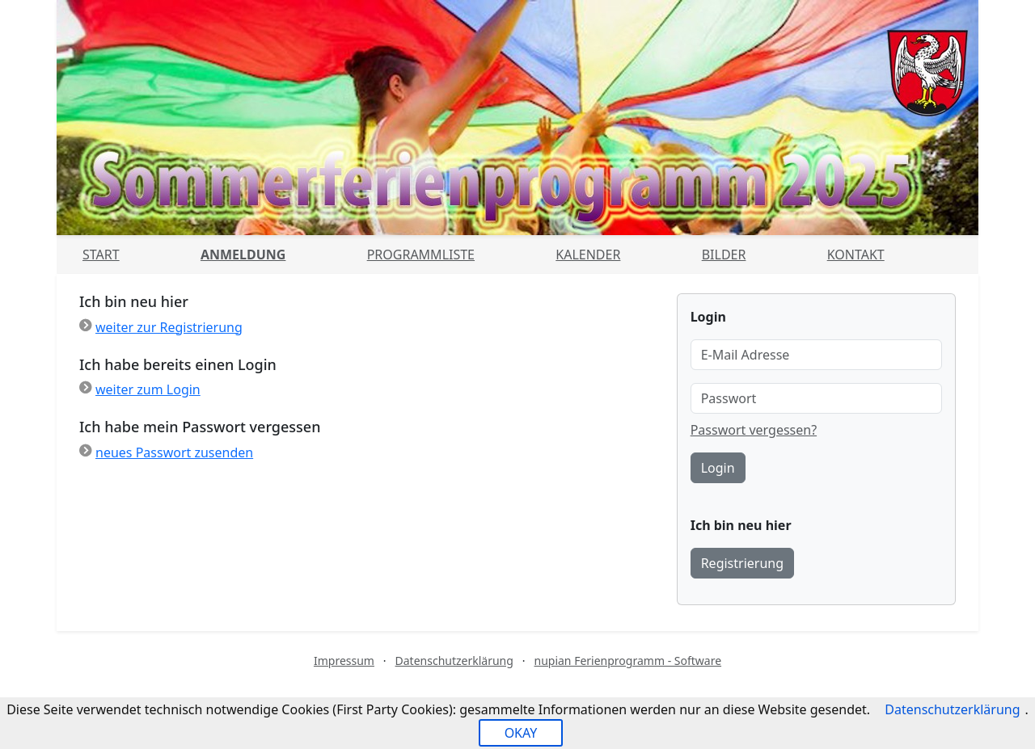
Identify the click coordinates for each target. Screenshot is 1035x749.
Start (101, 254)
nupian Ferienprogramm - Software (627, 660)
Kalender (588, 254)
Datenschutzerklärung (454, 660)
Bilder (724, 254)
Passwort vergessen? (754, 430)
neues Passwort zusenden (174, 452)
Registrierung (742, 563)
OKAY (521, 733)
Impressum (344, 660)
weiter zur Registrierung (169, 327)
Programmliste (421, 254)
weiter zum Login (148, 389)
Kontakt (856, 254)
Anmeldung (243, 254)
